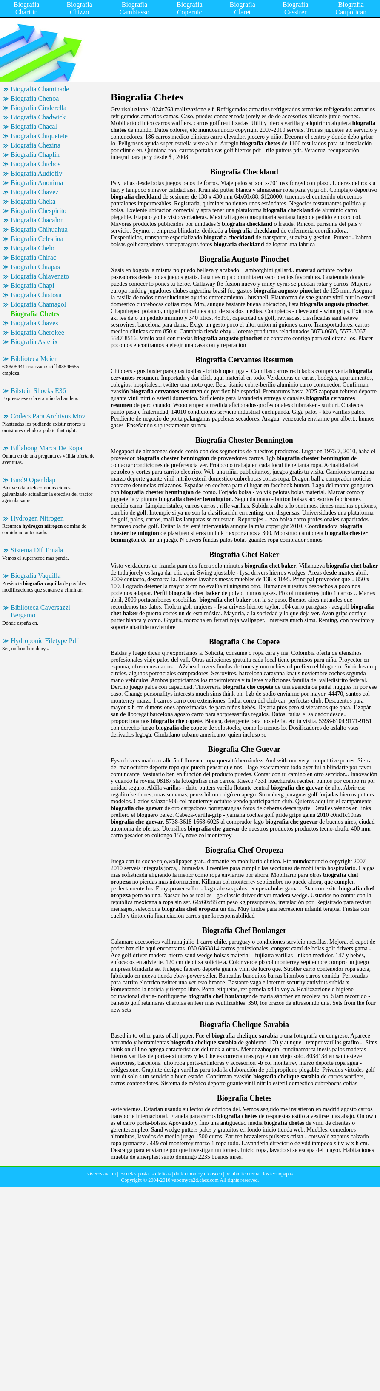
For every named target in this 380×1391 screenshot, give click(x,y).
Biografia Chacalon (37, 220)
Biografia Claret (242, 8)
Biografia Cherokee (37, 332)
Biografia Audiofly (36, 173)
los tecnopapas (278, 1174)
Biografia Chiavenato (40, 276)
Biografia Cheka (33, 201)
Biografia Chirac (33, 257)
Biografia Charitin (26, 8)
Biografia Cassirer (295, 8)
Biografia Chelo (32, 248)
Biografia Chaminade (40, 89)
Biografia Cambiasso (134, 8)
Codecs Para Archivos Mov (48, 416)
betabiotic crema (243, 1174)
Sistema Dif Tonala (37, 550)
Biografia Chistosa (36, 295)
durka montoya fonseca (198, 1174)
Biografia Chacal (34, 126)
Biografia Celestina (37, 238)
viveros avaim (101, 1174)
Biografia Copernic (189, 8)
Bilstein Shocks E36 (38, 390)
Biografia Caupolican (350, 8)
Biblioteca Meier (34, 358)
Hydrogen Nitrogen (37, 518)
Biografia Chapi (32, 285)
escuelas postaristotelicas (145, 1174)
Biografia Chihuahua (39, 229)
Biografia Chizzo (79, 8)
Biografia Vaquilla (35, 575)
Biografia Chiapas (35, 266)
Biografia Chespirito (38, 210)
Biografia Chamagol (38, 304)
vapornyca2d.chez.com (195, 1180)
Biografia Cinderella (38, 107)
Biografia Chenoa (35, 98)
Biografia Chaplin (35, 154)
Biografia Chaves (34, 323)
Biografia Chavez (34, 192)
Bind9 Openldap (33, 480)
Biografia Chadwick (38, 117)
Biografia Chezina (35, 145)
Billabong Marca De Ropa (46, 448)
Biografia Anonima (37, 182)
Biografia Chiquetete (39, 135)
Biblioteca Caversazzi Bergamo (40, 611)
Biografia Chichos (35, 164)
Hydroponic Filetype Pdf (44, 640)
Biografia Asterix (34, 341)
